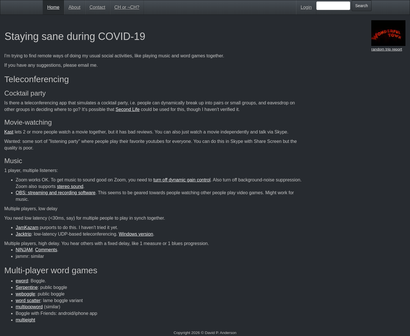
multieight (25, 319)
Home (53, 7)
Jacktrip (23, 234)
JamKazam (27, 227)
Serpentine (27, 287)
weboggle (25, 294)
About (75, 7)
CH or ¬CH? (127, 7)
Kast (8, 131)
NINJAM (24, 249)
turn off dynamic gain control (182, 179)
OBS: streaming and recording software (55, 192)
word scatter (28, 300)
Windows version (136, 234)
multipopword (29, 306)
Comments (46, 249)
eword (22, 280)
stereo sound (70, 186)
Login (306, 7)
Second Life (128, 109)
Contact (97, 7)
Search (361, 5)
